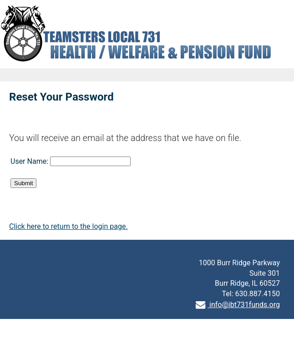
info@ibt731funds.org (238, 304)
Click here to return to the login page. (68, 226)
